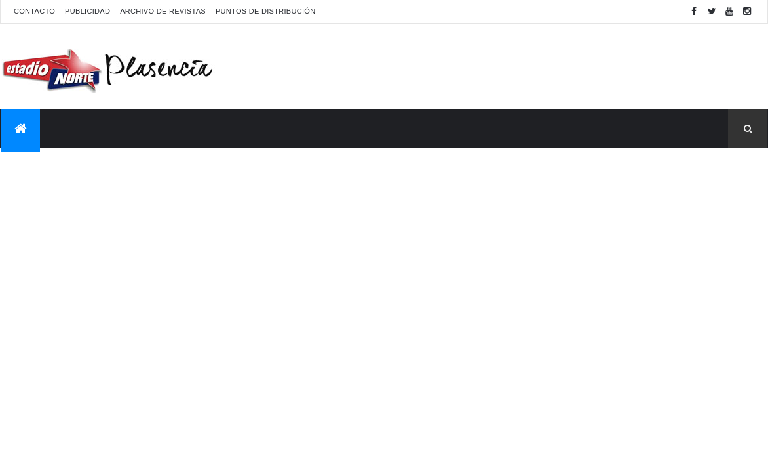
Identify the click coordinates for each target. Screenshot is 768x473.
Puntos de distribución (265, 11)
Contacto (34, 11)
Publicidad (87, 11)
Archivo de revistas (163, 11)
